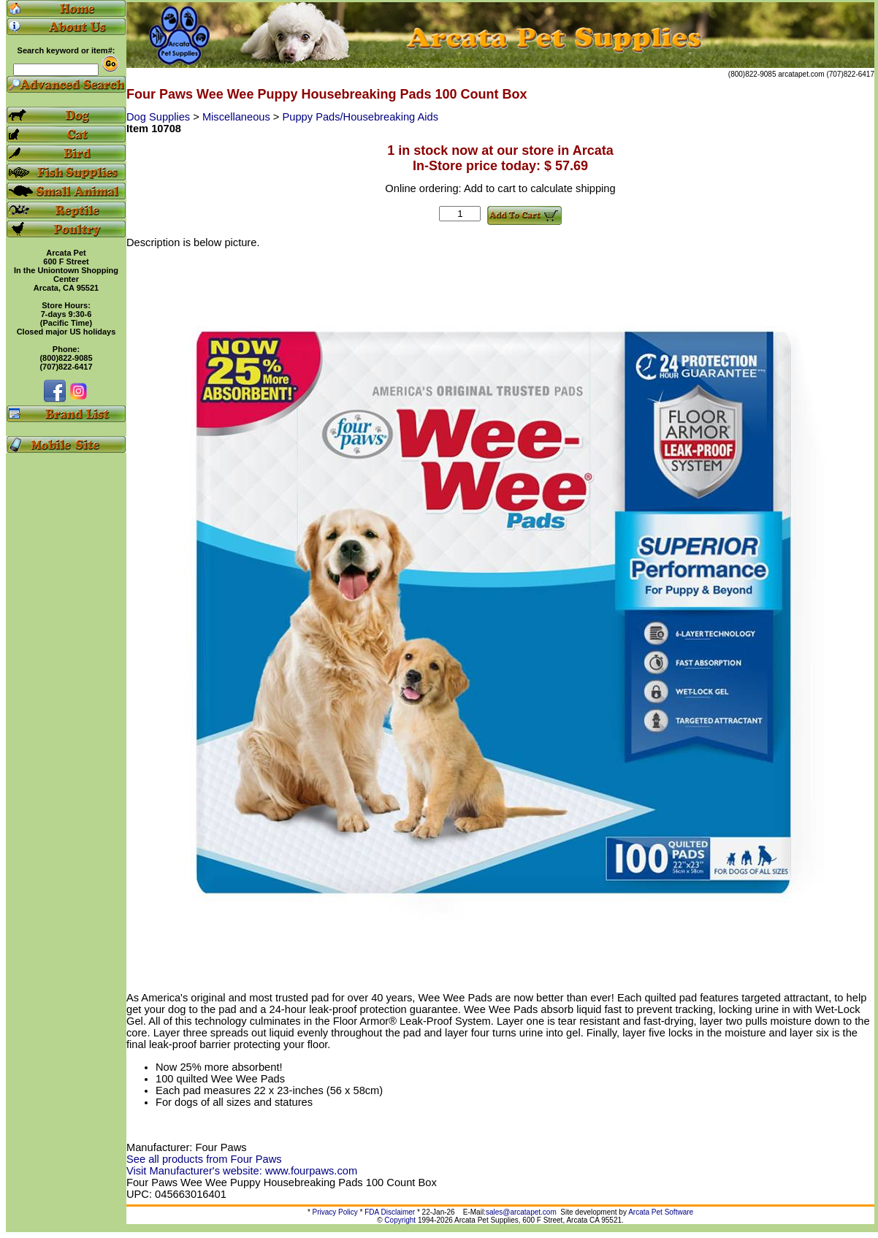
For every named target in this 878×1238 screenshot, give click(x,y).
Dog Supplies (159, 117)
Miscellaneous (237, 117)
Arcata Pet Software (660, 1212)
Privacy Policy (335, 1212)
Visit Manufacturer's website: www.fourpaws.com (241, 1171)
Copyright (400, 1220)
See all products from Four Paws (204, 1159)
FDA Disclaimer (389, 1212)
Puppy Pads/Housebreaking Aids (360, 117)
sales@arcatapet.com (521, 1212)
